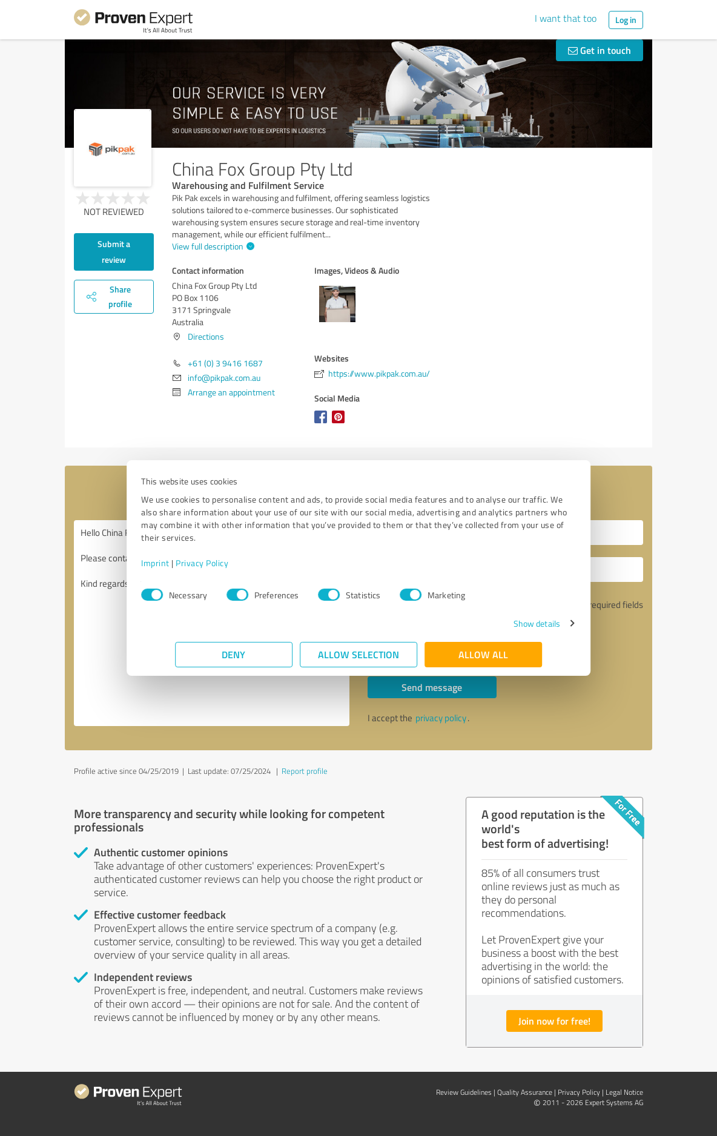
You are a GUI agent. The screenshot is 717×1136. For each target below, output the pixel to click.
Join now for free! (554, 1021)
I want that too (565, 18)
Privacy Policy (236, 563)
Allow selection (358, 654)
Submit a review (113, 251)
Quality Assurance (524, 1092)
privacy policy (440, 718)
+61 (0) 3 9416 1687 (225, 363)
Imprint (189, 563)
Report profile (305, 770)
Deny (234, 654)
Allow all (483, 654)
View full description (211, 246)
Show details (503, 623)
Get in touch (599, 50)
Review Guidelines (464, 1092)
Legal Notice (624, 1092)
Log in (625, 19)
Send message (431, 687)
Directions (206, 336)
